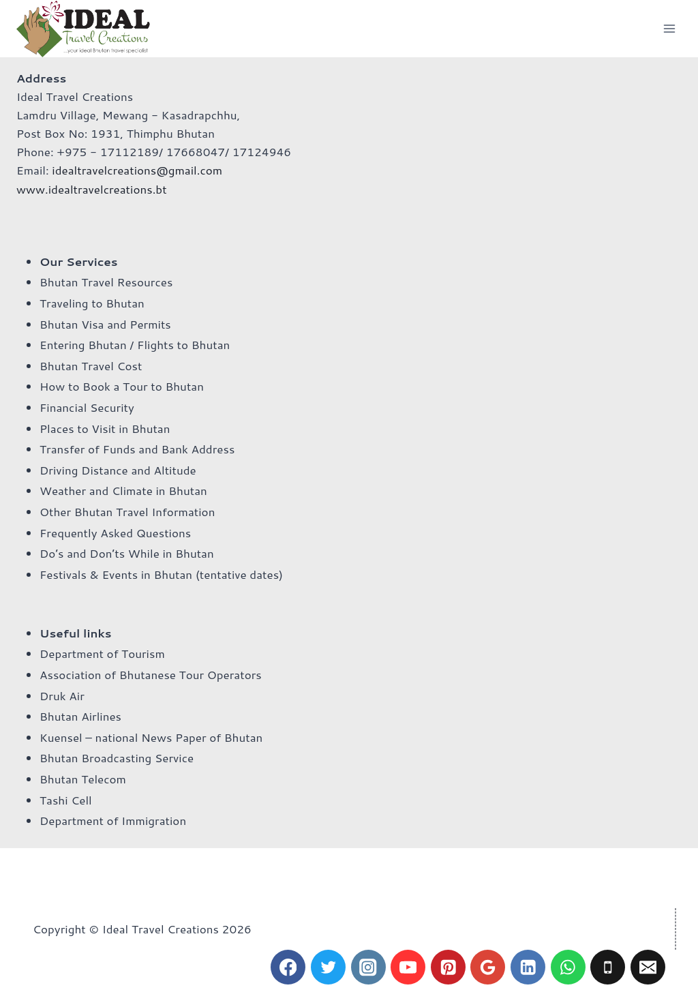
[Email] (648, 967)
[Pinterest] (448, 967)
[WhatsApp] (568, 967)
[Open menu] (669, 28)
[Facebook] (288, 967)
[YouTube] (408, 967)
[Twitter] (328, 967)
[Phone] (607, 967)
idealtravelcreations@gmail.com (137, 170)
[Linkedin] (528, 967)
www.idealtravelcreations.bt (91, 189)
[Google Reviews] (487, 967)
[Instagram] (368, 967)
